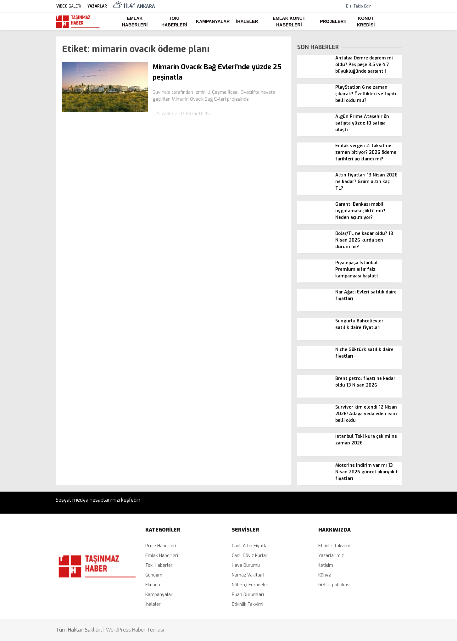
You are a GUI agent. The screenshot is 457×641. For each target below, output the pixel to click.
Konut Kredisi (366, 21)
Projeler (331, 21)
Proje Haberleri (160, 546)
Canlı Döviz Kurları (250, 556)
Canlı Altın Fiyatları (251, 546)
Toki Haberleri (174, 21)
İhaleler (247, 21)
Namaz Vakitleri (248, 575)
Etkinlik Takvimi (247, 604)
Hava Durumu (246, 565)
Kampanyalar (213, 21)
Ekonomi (154, 585)
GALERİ (68, 6)
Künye (324, 575)
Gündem (153, 575)
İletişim (325, 565)
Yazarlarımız (331, 556)
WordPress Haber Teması (135, 630)
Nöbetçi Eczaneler (250, 585)
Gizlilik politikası (334, 585)
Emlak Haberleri (135, 21)
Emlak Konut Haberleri (289, 21)
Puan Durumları (248, 595)
